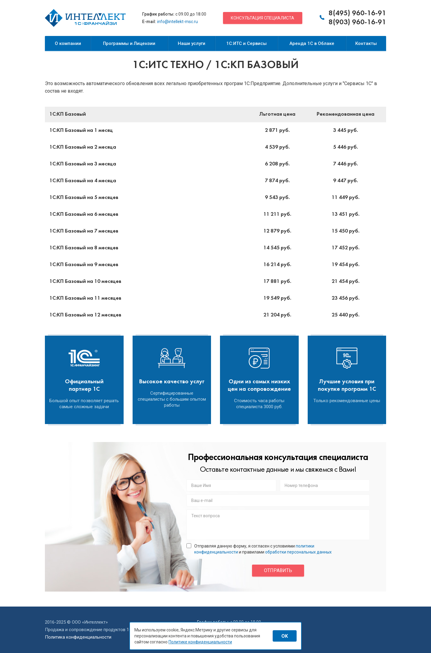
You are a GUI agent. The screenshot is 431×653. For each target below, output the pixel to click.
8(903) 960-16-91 (357, 22)
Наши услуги (191, 43)
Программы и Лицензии (129, 43)
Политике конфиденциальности (200, 642)
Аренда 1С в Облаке (311, 43)
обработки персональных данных (298, 552)
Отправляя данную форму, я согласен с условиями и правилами (259, 548)
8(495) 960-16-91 (357, 13)
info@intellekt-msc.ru (177, 21)
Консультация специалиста (262, 18)
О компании (68, 43)
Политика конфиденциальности (78, 637)
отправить (278, 570)
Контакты (366, 43)
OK (284, 636)
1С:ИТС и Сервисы (246, 43)
